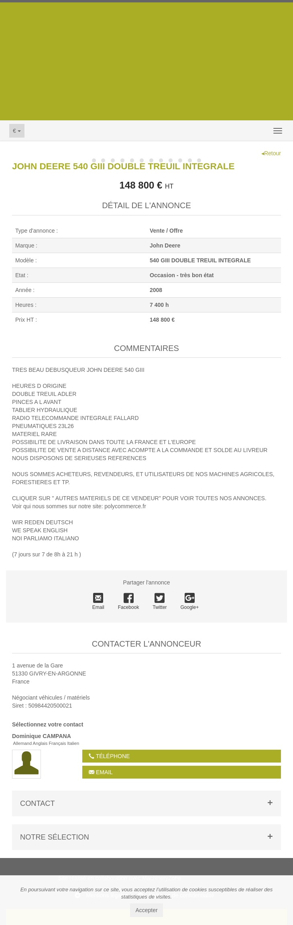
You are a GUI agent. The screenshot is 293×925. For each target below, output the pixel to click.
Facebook (128, 601)
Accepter (146, 910)
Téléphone (109, 756)
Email (98, 601)
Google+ (190, 601)
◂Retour (271, 153)
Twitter (160, 601)
